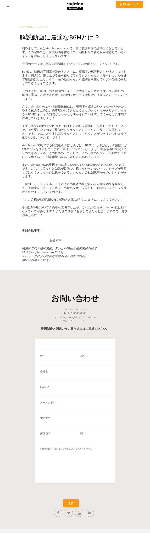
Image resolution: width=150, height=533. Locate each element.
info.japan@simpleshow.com (78, 317)
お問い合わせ (129, 4)
